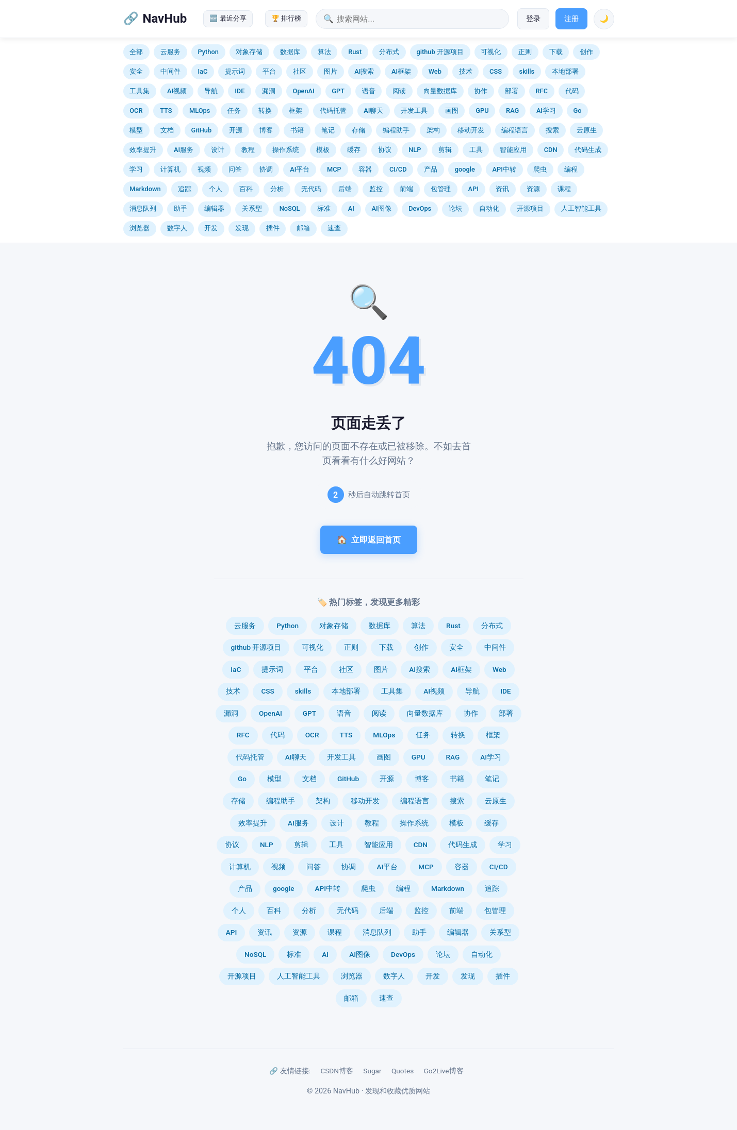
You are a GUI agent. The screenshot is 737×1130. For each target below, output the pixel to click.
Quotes (402, 1071)
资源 (533, 189)
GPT (338, 91)
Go (578, 110)
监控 (376, 189)
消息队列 (142, 208)
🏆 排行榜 (286, 18)
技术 (465, 71)
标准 (324, 208)
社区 (299, 71)
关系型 (252, 208)
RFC (542, 91)
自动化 (489, 208)
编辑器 (214, 208)
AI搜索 (364, 71)
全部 (136, 52)
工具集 (139, 91)
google (465, 169)
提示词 (235, 71)
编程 (571, 169)
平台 (269, 71)
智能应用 (513, 150)
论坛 (455, 208)
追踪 (184, 189)
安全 (136, 71)
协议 (384, 150)
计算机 (170, 169)
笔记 (328, 130)
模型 (136, 130)
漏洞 (268, 91)
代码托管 (333, 110)
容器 (365, 169)
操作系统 (285, 150)
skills (527, 71)
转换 (265, 110)
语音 (368, 91)
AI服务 (183, 150)
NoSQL (290, 208)
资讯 (502, 189)
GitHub (201, 130)
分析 (277, 189)
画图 (451, 110)
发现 (242, 228)
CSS (495, 71)
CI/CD (398, 169)
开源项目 (530, 208)
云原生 (587, 130)
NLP (414, 150)
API (473, 189)
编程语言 (514, 130)
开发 (211, 228)
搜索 (552, 130)
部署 (511, 91)
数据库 (290, 52)
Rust (355, 52)
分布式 (389, 52)
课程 (564, 189)
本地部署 (565, 71)
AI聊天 (373, 110)
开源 (235, 130)
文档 (167, 130)
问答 (235, 169)
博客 (266, 130)
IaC (202, 71)
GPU (482, 110)
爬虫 (540, 169)
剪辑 (445, 150)
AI (351, 208)
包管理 (441, 189)
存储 (358, 130)
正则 (525, 52)
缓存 (354, 150)
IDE (239, 91)
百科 (246, 189)
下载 (556, 52)
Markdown (144, 189)
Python (208, 52)
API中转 (504, 169)
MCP (334, 169)
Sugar (372, 1071)
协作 (480, 91)
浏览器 (139, 228)
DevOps (419, 208)
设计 (217, 150)
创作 (586, 52)
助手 (180, 208)
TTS (166, 110)
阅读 (399, 91)
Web (435, 71)
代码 (572, 91)
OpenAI (304, 91)
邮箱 (303, 228)
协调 (266, 169)
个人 (215, 189)
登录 (533, 18)
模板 (323, 150)
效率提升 (142, 150)
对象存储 (249, 52)
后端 (345, 189)
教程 (248, 150)
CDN (551, 150)
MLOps (199, 110)
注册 (571, 18)
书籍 (297, 130)
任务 (234, 110)
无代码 (311, 189)
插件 (273, 228)
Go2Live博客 (444, 1071)
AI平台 (299, 169)
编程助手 (396, 130)
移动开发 (470, 130)
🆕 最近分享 (227, 18)
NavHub (165, 18)
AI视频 (177, 91)
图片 (330, 71)
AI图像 (381, 208)
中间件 (170, 71)
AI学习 (546, 110)
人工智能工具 (581, 208)
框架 (295, 110)
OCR (135, 110)
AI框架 (401, 71)
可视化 (491, 52)
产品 (430, 169)
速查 (334, 228)
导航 (211, 91)
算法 (324, 52)
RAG (512, 110)
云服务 (170, 52)
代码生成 (588, 150)
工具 (476, 150)
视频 (204, 169)
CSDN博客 (336, 1071)
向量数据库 (440, 91)
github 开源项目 (439, 52)
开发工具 (414, 110)
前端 (406, 189)
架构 (433, 130)
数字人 (177, 228)
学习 (136, 169)
